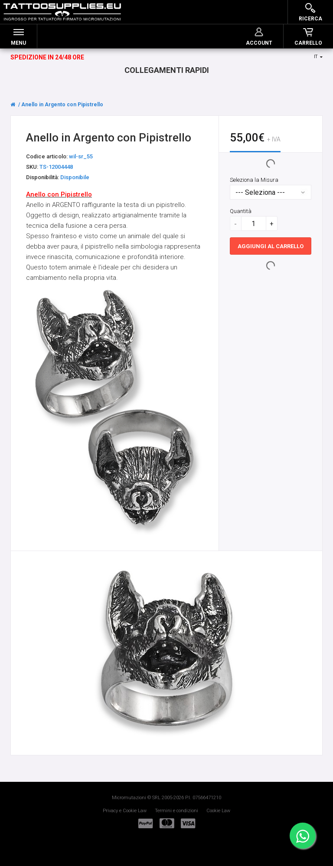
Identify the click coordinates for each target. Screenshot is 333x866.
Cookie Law (218, 811)
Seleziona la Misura (254, 180)
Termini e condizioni (176, 811)
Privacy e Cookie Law (125, 811)
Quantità (240, 211)
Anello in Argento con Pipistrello (62, 105)
